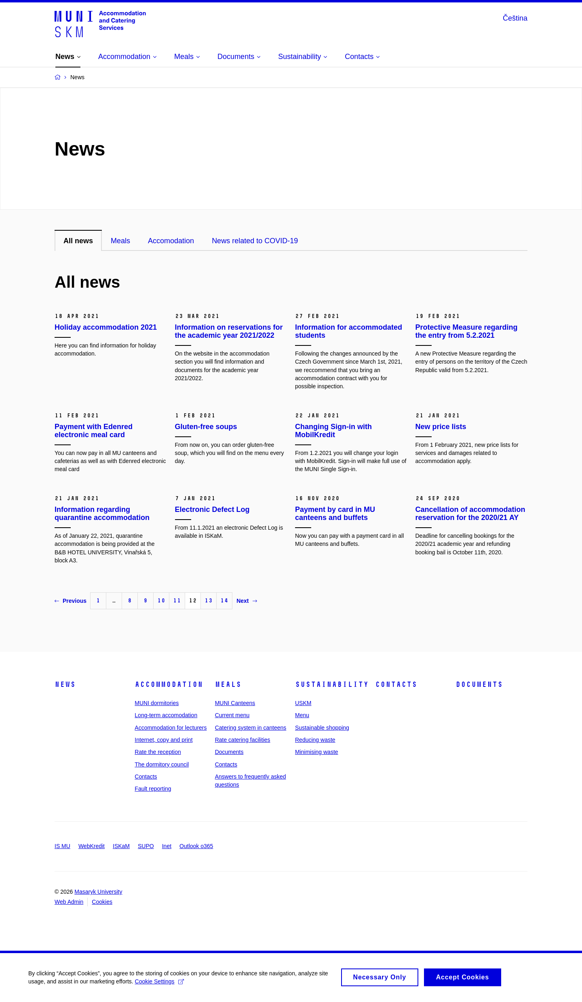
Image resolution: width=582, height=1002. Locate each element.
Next (246, 601)
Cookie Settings (159, 983)
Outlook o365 (196, 846)
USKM (303, 703)
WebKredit (91, 846)
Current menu (232, 715)
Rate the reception (158, 752)
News (65, 684)
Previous (70, 601)
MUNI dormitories (157, 703)
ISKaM (121, 846)
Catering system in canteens (251, 727)
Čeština (515, 18)
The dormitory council (162, 764)
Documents (229, 752)
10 (161, 600)
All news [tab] (78, 241)
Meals (228, 684)
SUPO (146, 846)
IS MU (62, 846)
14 (224, 600)
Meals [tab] (120, 241)
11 (177, 600)
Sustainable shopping (322, 727)
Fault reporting (153, 788)
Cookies (102, 902)
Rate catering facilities (242, 740)
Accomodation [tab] (171, 241)
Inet (166, 846)
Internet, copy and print (163, 740)
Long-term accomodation (166, 715)
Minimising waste (316, 752)
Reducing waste (315, 740)
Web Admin (69, 902)
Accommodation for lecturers (171, 727)
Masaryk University (98, 891)
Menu (302, 715)
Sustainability (332, 684)
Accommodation (169, 684)
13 (209, 600)
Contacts (146, 776)
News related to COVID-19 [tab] (255, 241)
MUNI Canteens (235, 703)
